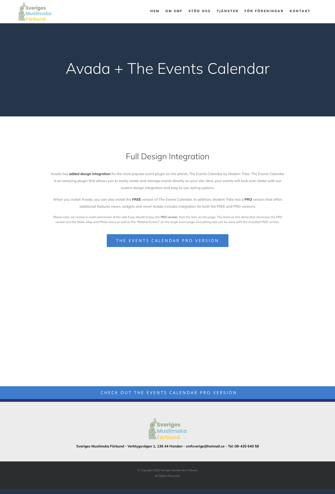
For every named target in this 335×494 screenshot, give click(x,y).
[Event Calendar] (167, 69)
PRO (248, 199)
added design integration (90, 174)
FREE (136, 199)
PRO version (169, 217)
